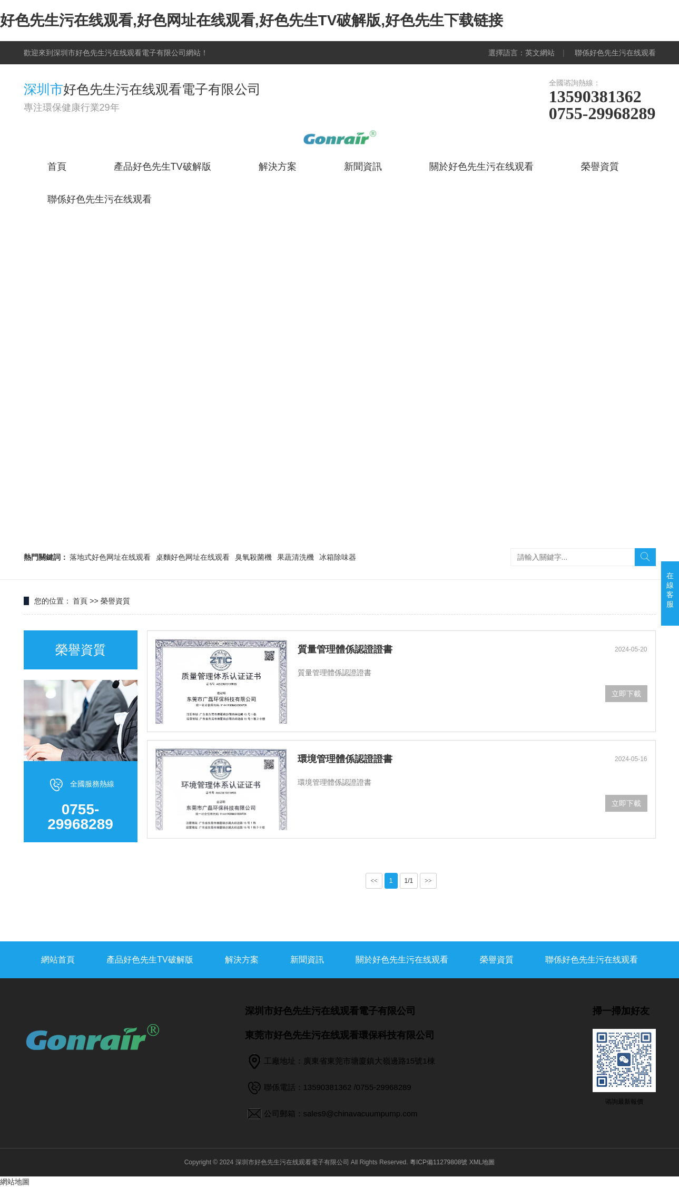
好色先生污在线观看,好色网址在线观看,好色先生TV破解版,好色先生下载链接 (251, 20)
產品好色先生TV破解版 (162, 166)
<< (374, 880)
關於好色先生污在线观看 (481, 166)
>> (428, 880)
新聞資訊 (363, 166)
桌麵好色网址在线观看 (193, 557)
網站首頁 (58, 959)
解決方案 (278, 166)
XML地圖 (482, 1162)
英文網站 (540, 52)
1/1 (409, 880)
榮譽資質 (600, 166)
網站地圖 (14, 1182)
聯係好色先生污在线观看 (615, 52)
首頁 (56, 166)
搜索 (645, 557)
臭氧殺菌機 (253, 557)
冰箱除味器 (337, 557)
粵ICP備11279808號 (438, 1162)
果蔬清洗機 (295, 557)
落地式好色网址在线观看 (110, 557)
